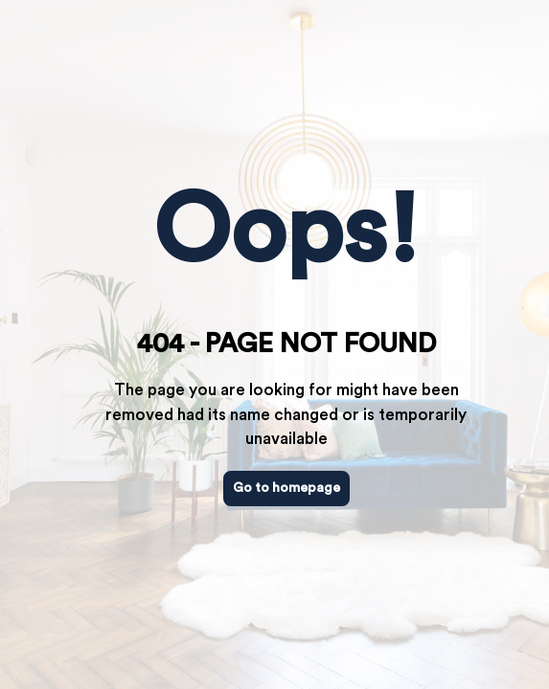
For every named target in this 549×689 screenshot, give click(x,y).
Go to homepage (286, 488)
